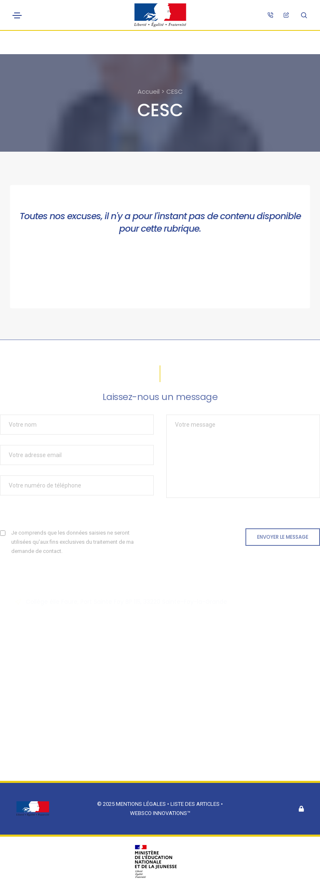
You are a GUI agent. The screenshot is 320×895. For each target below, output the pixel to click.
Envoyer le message (282, 536)
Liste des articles (195, 804)
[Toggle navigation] (17, 15)
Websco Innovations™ (160, 813)
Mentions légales (141, 804)
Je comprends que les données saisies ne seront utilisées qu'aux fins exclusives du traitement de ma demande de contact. (72, 542)
